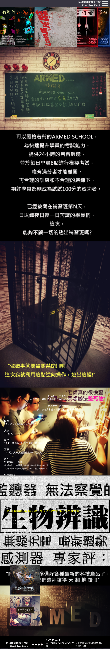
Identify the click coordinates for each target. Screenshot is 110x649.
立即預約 (55, 542)
